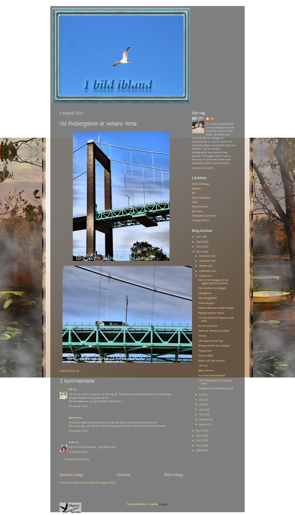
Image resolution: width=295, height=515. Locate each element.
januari (203, 424)
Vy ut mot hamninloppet (211, 375)
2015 (199, 246)
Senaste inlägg (71, 475)
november (205, 260)
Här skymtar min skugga (212, 288)
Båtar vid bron (206, 370)
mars (202, 414)
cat (212, 118)
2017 (199, 236)
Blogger (163, 504)
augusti (203, 275)
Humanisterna (200, 206)
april (202, 409)
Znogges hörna (200, 220)
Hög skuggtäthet (207, 298)
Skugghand (204, 293)
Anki (71, 442)
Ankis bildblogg (200, 184)
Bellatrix (196, 188)
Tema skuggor (206, 303)
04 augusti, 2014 (78, 406)
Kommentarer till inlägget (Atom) (97, 482)
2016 (199, 241)
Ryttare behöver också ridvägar (216, 308)
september (205, 271)
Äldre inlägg (173, 475)
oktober (203, 265)
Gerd (195, 202)
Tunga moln (205, 350)
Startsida (124, 475)
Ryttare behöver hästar (211, 313)
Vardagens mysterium (204, 215)
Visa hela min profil (202, 168)
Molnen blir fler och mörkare (214, 345)
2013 (199, 430)
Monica (73, 417)
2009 (199, 450)
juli (201, 394)
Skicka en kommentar (77, 459)
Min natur (197, 211)
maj (201, 404)
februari (203, 419)
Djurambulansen (201, 197)
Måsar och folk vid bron (211, 360)
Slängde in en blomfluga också (215, 388)
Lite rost (202, 365)
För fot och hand (207, 326)
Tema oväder (205, 355)
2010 (199, 445)
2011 (199, 440)
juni (201, 399)
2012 (199, 435)
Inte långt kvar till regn (210, 340)
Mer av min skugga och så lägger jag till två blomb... (213, 281)
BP (70, 389)
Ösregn (202, 335)
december (205, 256)
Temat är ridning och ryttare (213, 330)
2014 (199, 251)
